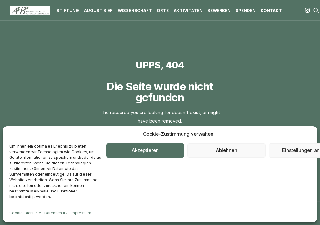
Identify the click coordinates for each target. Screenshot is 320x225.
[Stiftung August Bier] (30, 10)
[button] (308, 10)
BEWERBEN (219, 10)
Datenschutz (56, 213)
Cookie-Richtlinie (25, 213)
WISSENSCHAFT (135, 10)
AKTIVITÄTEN (188, 10)
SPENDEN (246, 10)
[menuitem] (68, 10)
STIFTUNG (68, 10)
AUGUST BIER (98, 10)
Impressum (81, 213)
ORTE (163, 10)
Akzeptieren (145, 150)
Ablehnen (226, 150)
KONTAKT (271, 10)
